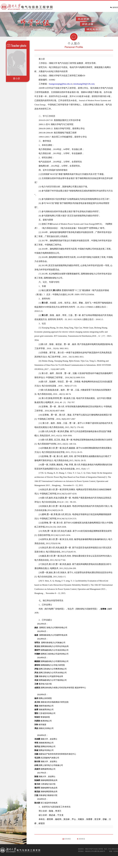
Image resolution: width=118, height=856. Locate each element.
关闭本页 (81, 839)
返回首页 (115, 7)
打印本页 (67, 839)
